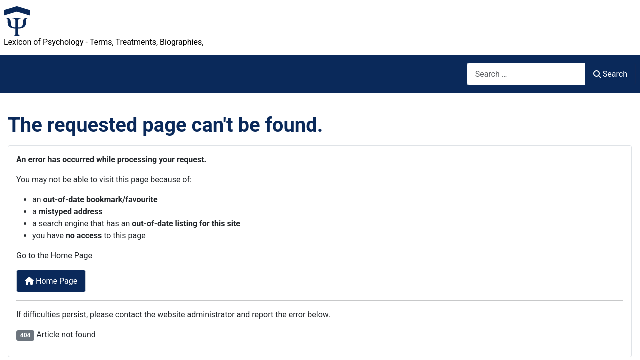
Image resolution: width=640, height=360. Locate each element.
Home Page (51, 281)
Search (611, 74)
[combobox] (526, 74)
